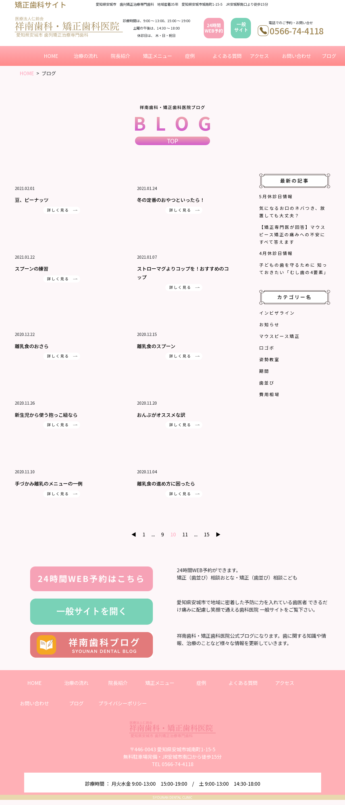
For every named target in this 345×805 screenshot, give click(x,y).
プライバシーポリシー (122, 703)
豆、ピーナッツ (32, 199)
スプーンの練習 (31, 268)
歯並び (267, 383)
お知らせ (269, 324)
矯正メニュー (156, 55)
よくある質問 (226, 55)
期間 (264, 371)
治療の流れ (86, 55)
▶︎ (218, 534)
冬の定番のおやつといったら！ (171, 199)
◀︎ (133, 534)
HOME (51, 55)
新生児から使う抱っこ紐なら (46, 414)
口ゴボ (267, 348)
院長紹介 (120, 55)
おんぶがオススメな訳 (161, 414)
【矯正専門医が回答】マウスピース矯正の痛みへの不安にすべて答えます (292, 234)
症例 (190, 55)
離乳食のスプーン (156, 346)
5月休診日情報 (276, 196)
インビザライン (277, 313)
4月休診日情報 (276, 253)
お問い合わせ (295, 55)
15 (206, 534)
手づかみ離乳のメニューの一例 (48, 483)
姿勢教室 (269, 359)
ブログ (329, 55)
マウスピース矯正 (279, 336)
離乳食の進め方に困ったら (166, 483)
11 (185, 534)
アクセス (259, 55)
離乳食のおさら (32, 346)
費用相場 (269, 394)
